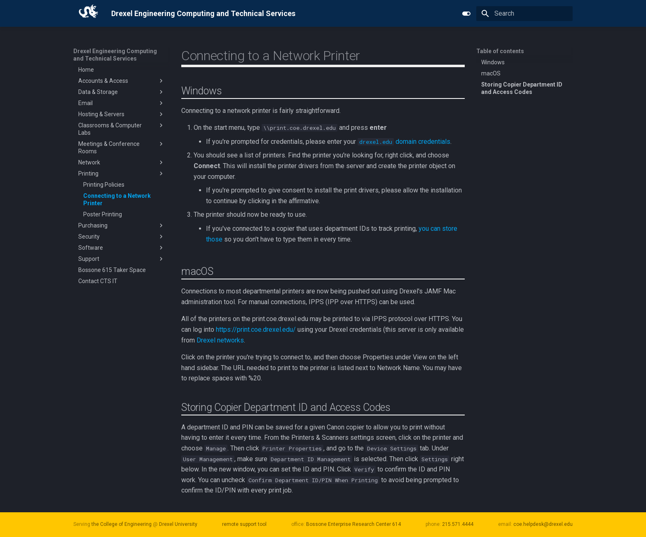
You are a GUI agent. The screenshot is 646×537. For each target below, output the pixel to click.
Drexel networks (220, 340)
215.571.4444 (457, 524)
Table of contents (500, 51)
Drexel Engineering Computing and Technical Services (115, 55)
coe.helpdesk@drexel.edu (543, 524)
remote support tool (244, 524)
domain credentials (404, 141)
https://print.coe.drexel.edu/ (256, 329)
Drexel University (178, 524)
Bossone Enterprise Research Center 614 (353, 524)
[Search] (524, 13)
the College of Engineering (121, 524)
